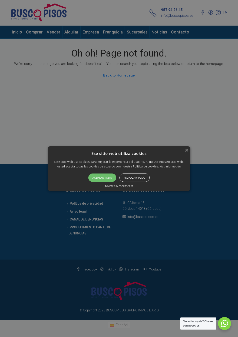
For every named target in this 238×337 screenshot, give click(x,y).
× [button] (186, 150)
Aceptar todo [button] (102, 177)
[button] (119, 168)
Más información (170, 166)
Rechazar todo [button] (134, 177)
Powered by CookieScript (119, 186)
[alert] (119, 168)
